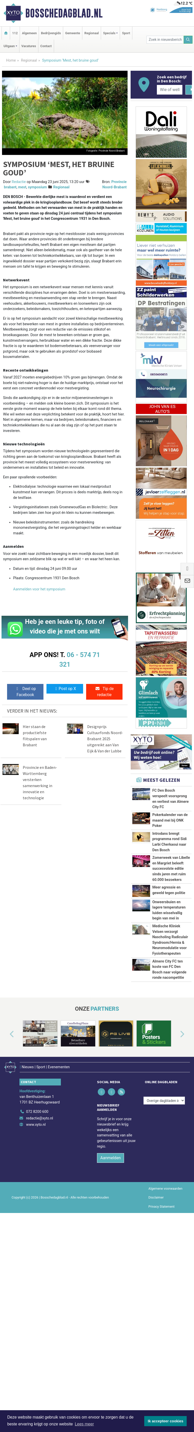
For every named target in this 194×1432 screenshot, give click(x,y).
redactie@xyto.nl (39, 1270)
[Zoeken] (188, 40)
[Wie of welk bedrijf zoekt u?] (169, 90)
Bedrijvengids (51, 33)
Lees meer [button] (84, 1424)
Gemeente (72, 33)
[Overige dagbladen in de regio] (164, 1252)
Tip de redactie (104, 691)
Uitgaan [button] (9, 46)
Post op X (65, 688)
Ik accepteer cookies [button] (165, 1421)
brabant (10, 187)
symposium (37, 187)
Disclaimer (156, 1349)
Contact (46, 46)
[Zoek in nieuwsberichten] (165, 40)
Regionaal (91, 33)
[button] (6, 1189)
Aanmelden (110, 1309)
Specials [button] (109, 33)
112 (15, 33)
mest (22, 187)
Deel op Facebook (25, 691)
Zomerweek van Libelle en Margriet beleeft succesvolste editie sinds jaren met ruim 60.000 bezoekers (171, 869)
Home (11, 60)
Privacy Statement (162, 1358)
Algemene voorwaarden (165, 1340)
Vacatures (28, 46)
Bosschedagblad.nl (64, 13)
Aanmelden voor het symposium (39, 589)
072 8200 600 (37, 1263)
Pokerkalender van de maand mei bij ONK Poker (170, 820)
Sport (126, 33)
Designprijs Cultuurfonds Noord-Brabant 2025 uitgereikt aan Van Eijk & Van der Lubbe (105, 738)
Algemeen (29, 33)
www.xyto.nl (35, 1276)
